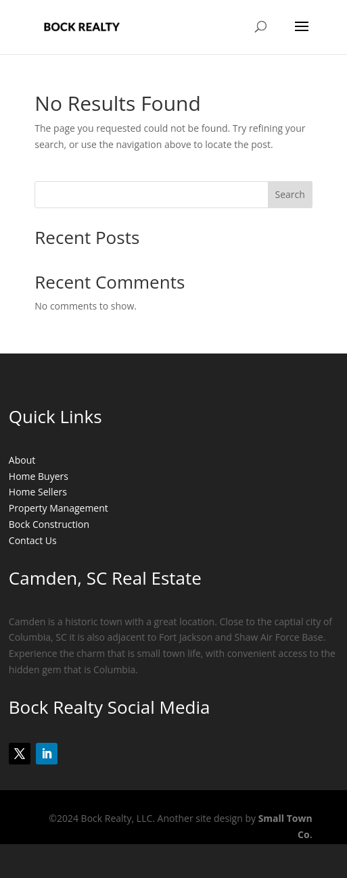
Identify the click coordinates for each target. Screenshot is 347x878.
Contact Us (33, 540)
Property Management (58, 508)
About (22, 460)
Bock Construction (49, 524)
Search (290, 194)
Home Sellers (38, 491)
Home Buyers (38, 476)
